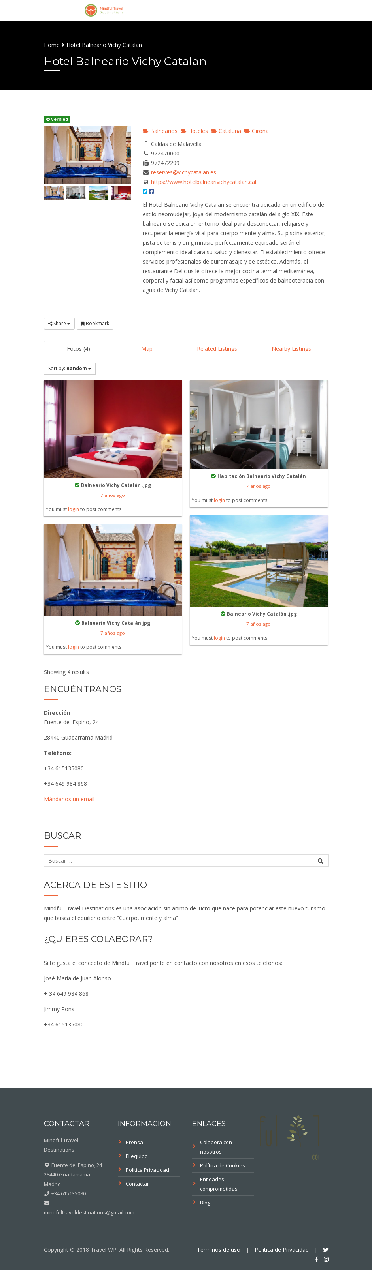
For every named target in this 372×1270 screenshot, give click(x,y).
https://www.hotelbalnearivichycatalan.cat (204, 181)
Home (52, 45)
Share (59, 323)
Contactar (137, 1183)
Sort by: (69, 368)
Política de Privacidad (282, 1249)
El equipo (137, 1155)
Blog (205, 1202)
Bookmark (95, 323)
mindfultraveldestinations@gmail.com (89, 1212)
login (73, 509)
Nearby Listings (291, 348)
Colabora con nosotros (216, 1147)
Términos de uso (218, 1249)
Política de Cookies (222, 1165)
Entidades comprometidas (219, 1184)
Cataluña (226, 131)
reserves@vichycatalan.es (183, 172)
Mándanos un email (69, 799)
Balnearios (160, 131)
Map (147, 348)
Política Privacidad (147, 1169)
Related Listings (217, 348)
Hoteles (194, 131)
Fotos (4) (78, 348)
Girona (256, 131)
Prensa (134, 1142)
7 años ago (112, 495)
